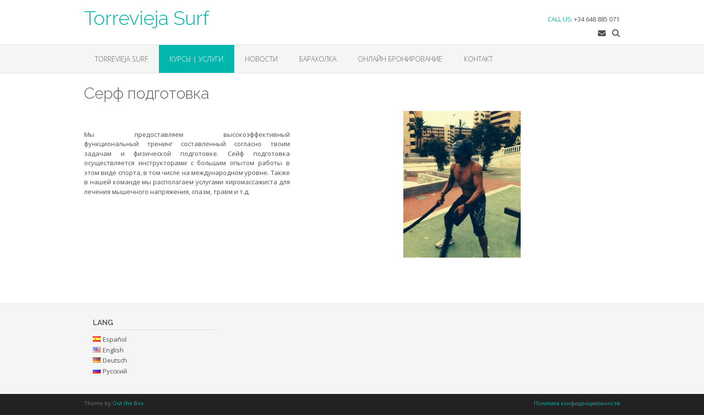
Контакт (478, 59)
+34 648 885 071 (596, 19)
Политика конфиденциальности (577, 403)
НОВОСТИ (261, 59)
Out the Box (128, 403)
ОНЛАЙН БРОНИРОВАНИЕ (400, 59)
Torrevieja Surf (146, 17)
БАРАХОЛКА (317, 59)
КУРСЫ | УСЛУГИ (196, 59)
